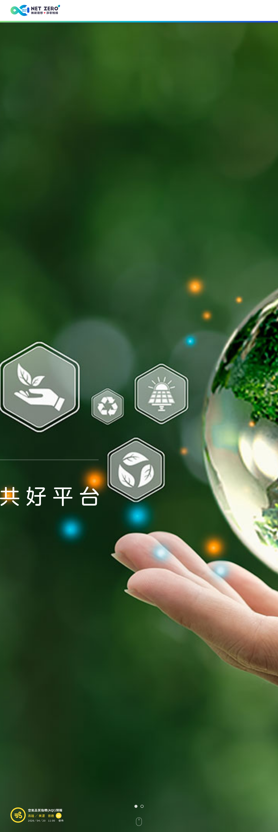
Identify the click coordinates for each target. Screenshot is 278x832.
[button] (136, 806)
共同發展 (228, 10)
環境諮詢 (127, 10)
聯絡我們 (261, 10)
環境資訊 (161, 10)
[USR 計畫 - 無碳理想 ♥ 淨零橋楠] (35, 10)
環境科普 (194, 10)
